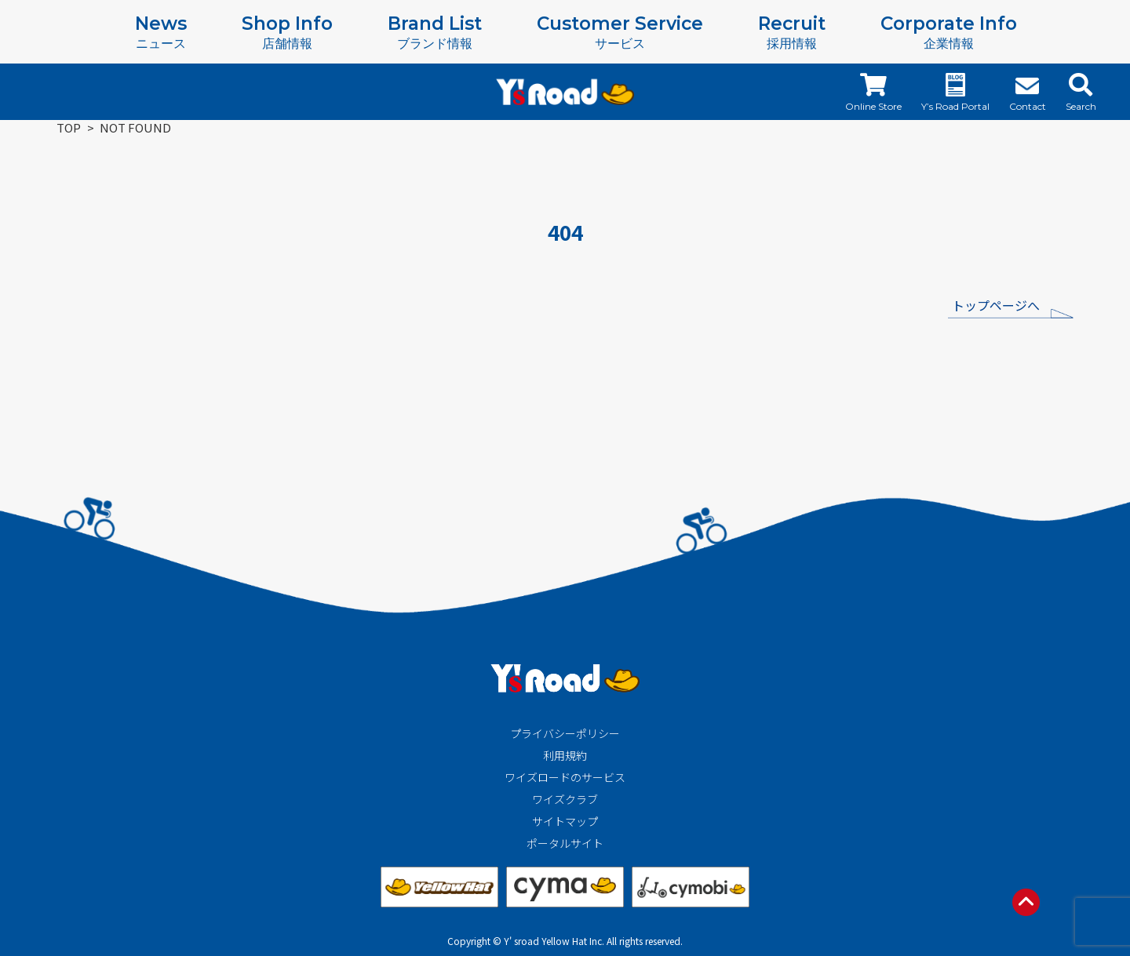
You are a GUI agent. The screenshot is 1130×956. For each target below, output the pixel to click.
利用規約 (565, 755)
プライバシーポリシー (565, 733)
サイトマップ (565, 821)
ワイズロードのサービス (565, 777)
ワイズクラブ (565, 799)
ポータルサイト (565, 843)
